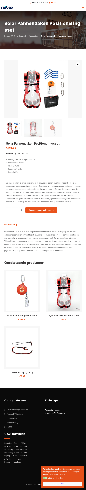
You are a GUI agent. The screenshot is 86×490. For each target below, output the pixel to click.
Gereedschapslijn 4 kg (22, 372)
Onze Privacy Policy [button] (57, 474)
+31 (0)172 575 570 (40, 3)
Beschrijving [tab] (10, 224)
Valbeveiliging (12, 423)
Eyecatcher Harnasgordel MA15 (64, 315)
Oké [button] (62, 484)
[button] (78, 64)
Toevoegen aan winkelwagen (41, 210)
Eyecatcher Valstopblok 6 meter (22, 315)
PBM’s (9, 427)
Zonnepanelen (12, 418)
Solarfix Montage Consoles (17, 410)
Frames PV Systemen (15, 414)
